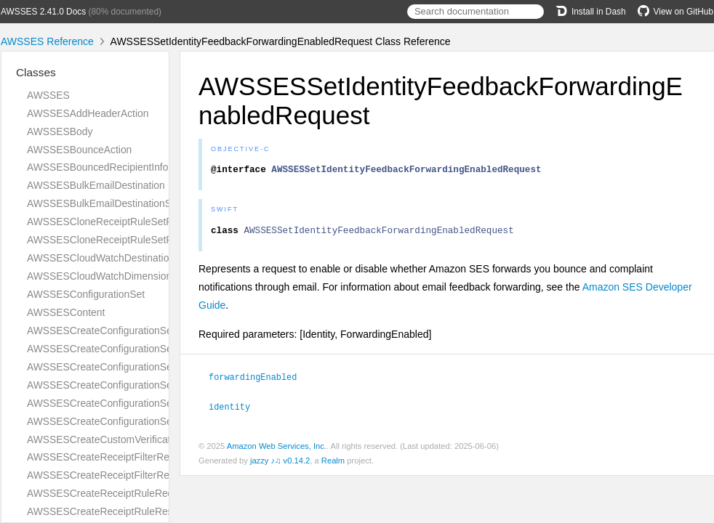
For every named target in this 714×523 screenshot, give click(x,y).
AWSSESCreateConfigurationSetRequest (119, 367)
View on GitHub (675, 12)
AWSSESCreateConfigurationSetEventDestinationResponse (162, 348)
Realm (333, 463)
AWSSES (48, 95)
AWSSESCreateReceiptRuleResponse (113, 511)
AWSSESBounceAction (79, 149)
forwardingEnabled (259, 380)
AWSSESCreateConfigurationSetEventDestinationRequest (158, 330)
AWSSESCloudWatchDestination (101, 258)
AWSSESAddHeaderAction (87, 113)
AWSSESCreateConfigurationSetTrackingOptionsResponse (160, 421)
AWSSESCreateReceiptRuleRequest (110, 493)
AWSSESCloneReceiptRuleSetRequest (115, 221)
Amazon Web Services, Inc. (276, 449)
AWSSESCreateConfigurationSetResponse (123, 385)
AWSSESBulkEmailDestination (96, 185)
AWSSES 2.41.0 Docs (43, 12)
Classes (36, 72)
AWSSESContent (66, 312)
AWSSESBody (59, 131)
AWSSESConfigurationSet (86, 294)
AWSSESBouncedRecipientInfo (97, 167)
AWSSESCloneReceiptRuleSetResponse (119, 240)
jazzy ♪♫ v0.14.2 (280, 463)
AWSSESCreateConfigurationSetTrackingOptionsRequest (156, 403)
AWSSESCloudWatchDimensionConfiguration (129, 276)
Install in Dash (590, 12)
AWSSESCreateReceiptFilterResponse (114, 475)
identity (235, 409)
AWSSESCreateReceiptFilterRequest (110, 457)
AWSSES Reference (47, 41)
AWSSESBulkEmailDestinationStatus (110, 203)
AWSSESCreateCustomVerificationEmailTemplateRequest (157, 439)
